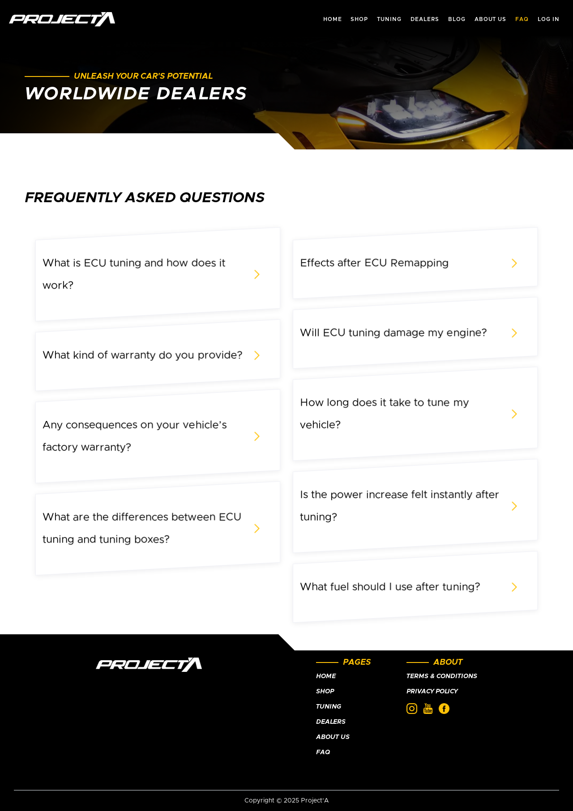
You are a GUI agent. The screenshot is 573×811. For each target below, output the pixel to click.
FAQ (323, 752)
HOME (332, 19)
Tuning (328, 707)
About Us (333, 737)
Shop (325, 691)
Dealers (331, 722)
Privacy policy (432, 691)
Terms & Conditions (441, 676)
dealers (425, 19)
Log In (549, 19)
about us (491, 19)
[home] (62, 19)
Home (326, 676)
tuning (389, 19)
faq (522, 19)
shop (359, 19)
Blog (457, 19)
